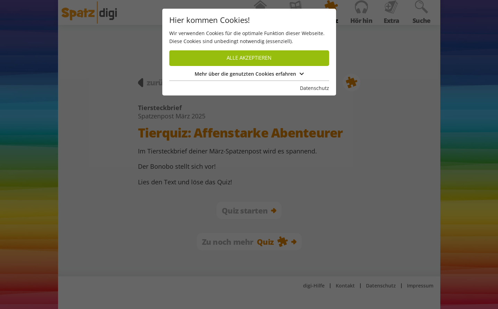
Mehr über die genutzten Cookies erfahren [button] (249, 73)
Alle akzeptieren (249, 57)
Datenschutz (314, 88)
